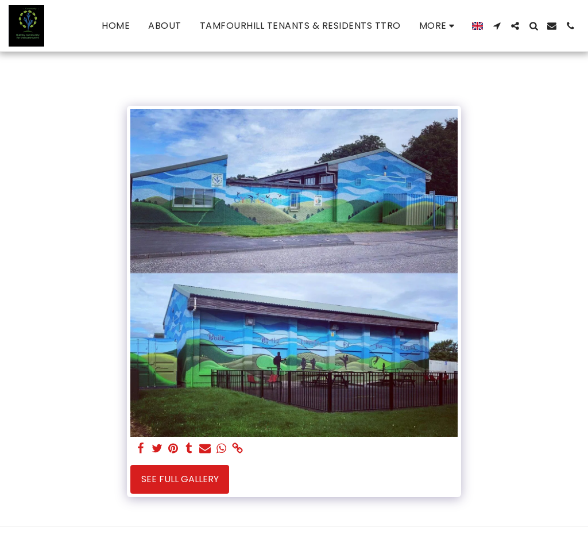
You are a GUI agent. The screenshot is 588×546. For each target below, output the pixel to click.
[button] (496, 25)
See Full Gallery (180, 479)
